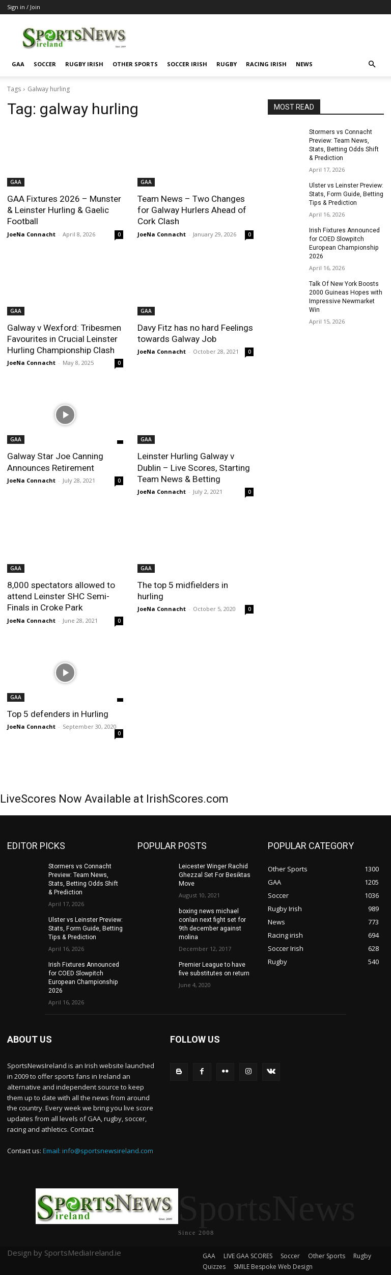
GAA (18, 64)
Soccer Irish (187, 64)
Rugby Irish (84, 64)
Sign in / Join (23, 7)
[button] (371, 64)
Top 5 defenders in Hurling (57, 712)
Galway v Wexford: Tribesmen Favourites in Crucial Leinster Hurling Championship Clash (64, 338)
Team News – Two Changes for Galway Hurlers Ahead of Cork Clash (191, 210)
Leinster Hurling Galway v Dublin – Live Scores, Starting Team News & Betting (193, 466)
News (304, 64)
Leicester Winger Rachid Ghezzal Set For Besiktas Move (214, 873)
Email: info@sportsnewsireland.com (98, 1147)
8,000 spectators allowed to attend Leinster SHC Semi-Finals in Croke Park (61, 595)
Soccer (45, 64)
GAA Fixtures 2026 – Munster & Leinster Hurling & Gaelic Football (64, 210)
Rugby (226, 64)
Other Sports (135, 64)
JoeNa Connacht (31, 233)
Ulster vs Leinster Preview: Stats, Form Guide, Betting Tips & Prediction (346, 193)
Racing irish (266, 64)
